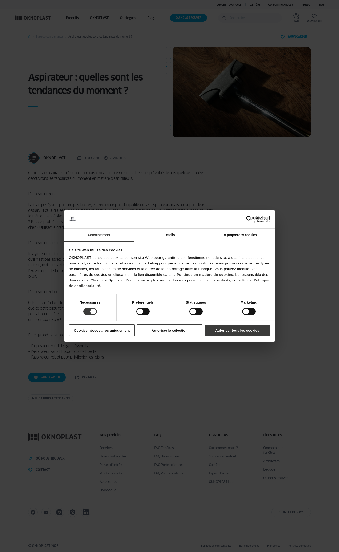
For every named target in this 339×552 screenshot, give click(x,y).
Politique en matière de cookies (205, 274)
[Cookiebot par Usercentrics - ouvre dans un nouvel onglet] (249, 219)
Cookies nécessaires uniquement (102, 330)
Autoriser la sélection (170, 330)
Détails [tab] (169, 235)
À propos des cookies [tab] (240, 235)
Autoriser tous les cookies (237, 330)
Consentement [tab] (99, 235)
